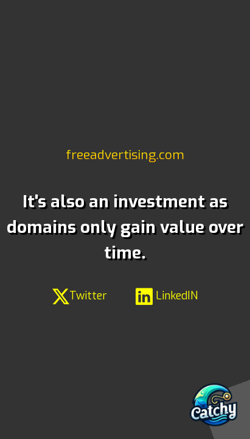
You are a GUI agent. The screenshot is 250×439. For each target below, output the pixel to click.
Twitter (79, 295)
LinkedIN (167, 295)
